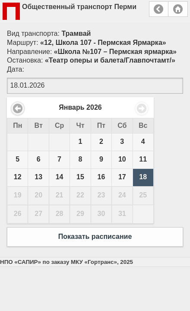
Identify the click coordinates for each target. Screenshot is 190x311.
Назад (158, 9)
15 (80, 177)
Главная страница (178, 9)
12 (18, 177)
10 (122, 159)
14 (59, 177)
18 (143, 177)
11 (143, 159)
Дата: (15, 69)
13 (38, 177)
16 (101, 177)
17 (122, 177)
